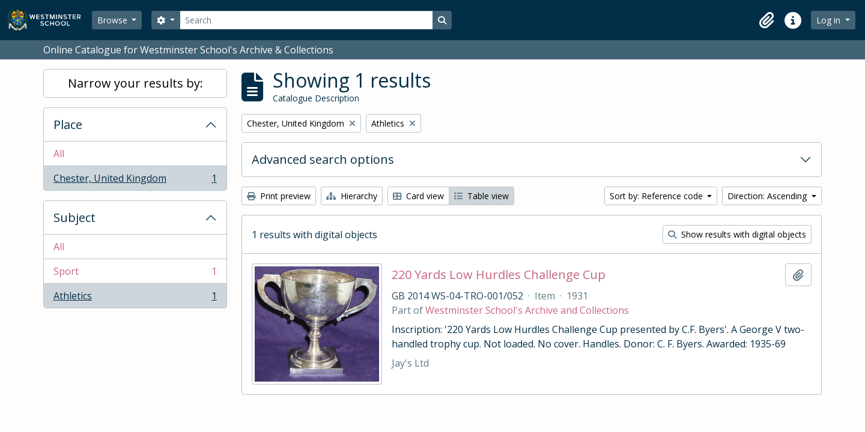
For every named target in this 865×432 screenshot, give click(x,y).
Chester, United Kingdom (135, 180)
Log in (829, 20)
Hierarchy (351, 196)
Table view (481, 196)
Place (67, 124)
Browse (113, 20)
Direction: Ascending (768, 196)
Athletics (135, 298)
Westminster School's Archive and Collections (527, 310)
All (58, 153)
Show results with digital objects (737, 234)
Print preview (279, 196)
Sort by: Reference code (657, 196)
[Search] (306, 20)
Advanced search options (323, 159)
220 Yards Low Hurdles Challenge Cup (499, 275)
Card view (418, 196)
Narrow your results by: (135, 83)
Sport (135, 274)
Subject (74, 217)
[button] (766, 20)
